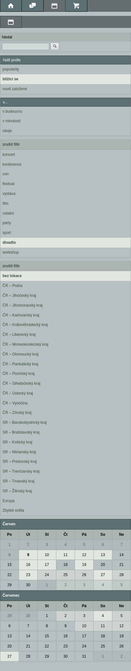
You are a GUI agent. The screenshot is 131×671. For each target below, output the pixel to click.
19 (84, 564)
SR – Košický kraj (17, 442)
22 (9, 575)
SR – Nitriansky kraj (19, 452)
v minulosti (12, 121)
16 (28, 564)
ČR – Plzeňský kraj (18, 373)
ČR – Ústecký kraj (18, 393)
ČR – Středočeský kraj (21, 383)
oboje (7, 131)
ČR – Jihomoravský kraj (23, 305)
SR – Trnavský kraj (18, 481)
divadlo (9, 242)
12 (84, 555)
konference (12, 164)
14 (121, 555)
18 (65, 564)
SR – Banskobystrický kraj (25, 422)
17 (47, 564)
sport (7, 232)
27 (103, 575)
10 (47, 555)
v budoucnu (12, 111)
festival (8, 184)
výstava (9, 193)
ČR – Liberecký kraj (19, 334)
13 (103, 555)
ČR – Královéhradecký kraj (25, 324)
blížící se (10, 79)
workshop (11, 252)
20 (103, 564)
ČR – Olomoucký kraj (20, 354)
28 (121, 575)
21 (121, 564)
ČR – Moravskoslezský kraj (25, 344)
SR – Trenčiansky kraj (21, 471)
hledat (7, 37)
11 (65, 555)
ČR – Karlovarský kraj (21, 315)
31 (84, 656)
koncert (9, 154)
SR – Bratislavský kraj (21, 432)
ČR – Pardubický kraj (20, 364)
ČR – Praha (12, 285)
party (7, 223)
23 (28, 575)
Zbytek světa (13, 510)
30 (28, 585)
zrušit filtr (11, 144)
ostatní (8, 213)
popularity (11, 69)
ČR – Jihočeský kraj (19, 295)
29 (9, 585)
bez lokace (12, 276)
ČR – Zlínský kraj (17, 412)
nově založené (15, 89)
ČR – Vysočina (15, 403)
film (6, 203)
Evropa (9, 501)
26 (84, 575)
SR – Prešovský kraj (20, 461)
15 (9, 564)
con (6, 174)
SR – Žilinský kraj (17, 491)
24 (47, 575)
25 (65, 575)
